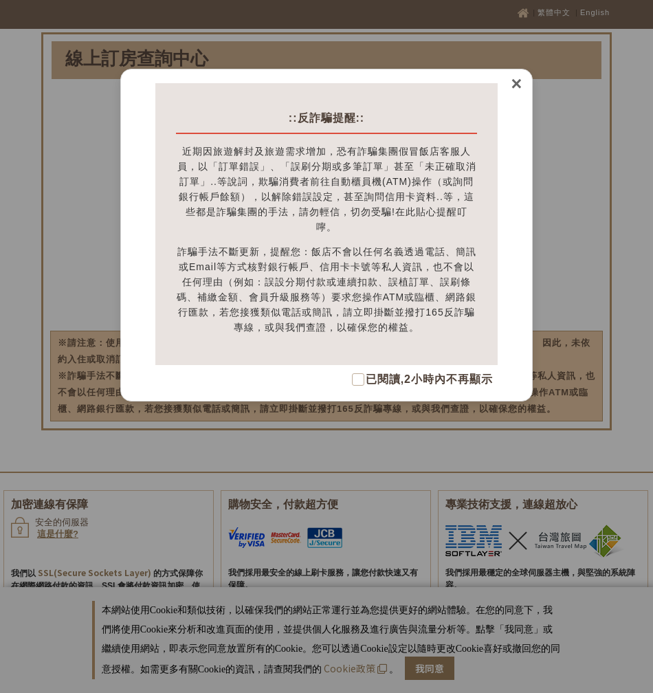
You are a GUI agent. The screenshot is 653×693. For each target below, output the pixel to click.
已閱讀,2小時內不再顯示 (429, 379)
